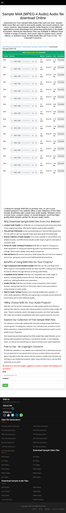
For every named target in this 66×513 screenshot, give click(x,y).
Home (34, 509)
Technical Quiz (6, 499)
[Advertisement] (33, 192)
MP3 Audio (5, 487)
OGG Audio (5, 495)
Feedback (5, 378)
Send (5, 385)
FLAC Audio (5, 491)
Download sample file (11, 47)
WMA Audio (37, 495)
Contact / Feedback (58, 509)
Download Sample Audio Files (34, 47)
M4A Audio (37, 491)
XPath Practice (38, 499)
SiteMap (47, 509)
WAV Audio (37, 487)
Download (61, 60)
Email (4, 372)
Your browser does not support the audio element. (24, 61)
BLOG (40, 509)
